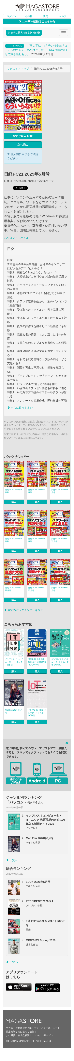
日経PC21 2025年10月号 (36, 589)
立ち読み (22, 144)
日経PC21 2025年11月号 (13, 589)
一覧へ (12, 860)
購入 (13, 502)
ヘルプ (62, 16)
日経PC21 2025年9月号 (59, 589)
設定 (45, 16)
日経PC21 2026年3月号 (59, 491)
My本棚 (28, 16)
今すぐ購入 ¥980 (22, 136)
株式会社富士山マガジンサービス (35, 1035)
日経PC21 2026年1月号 (36, 540)
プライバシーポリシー (46, 1028)
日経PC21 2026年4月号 (36, 491)
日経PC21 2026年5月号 (13, 491)
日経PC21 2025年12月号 (59, 540)
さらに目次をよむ (20, 407)
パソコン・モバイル (16, 237)
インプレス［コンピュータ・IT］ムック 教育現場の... (60, 662)
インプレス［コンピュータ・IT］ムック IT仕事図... (14, 662)
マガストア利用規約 (16, 1028)
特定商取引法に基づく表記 (20, 1031)
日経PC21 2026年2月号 (13, 540)
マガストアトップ (18, 68)
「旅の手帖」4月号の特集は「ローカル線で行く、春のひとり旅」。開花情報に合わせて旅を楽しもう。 (36, 50)
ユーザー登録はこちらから (37, 21)
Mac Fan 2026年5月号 (14, 711)
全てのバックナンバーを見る (23, 610)
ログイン (11, 16)
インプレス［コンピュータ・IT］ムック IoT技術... (37, 713)
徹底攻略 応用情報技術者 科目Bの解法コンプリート (37, 662)
